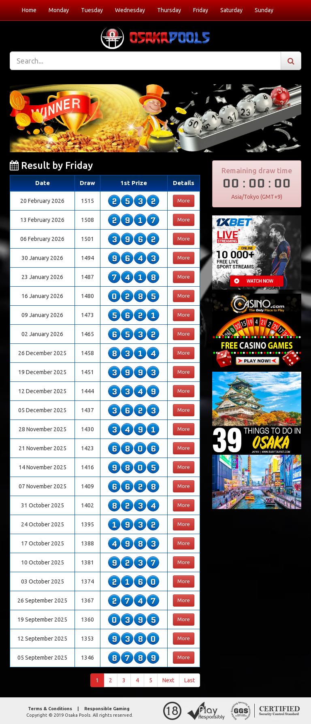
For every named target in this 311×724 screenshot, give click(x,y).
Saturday (231, 10)
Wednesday (130, 10)
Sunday (264, 10)
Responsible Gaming (107, 708)
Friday (200, 10)
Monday (59, 10)
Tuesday (92, 10)
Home (29, 10)
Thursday (169, 10)
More (183, 200)
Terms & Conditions (50, 708)
